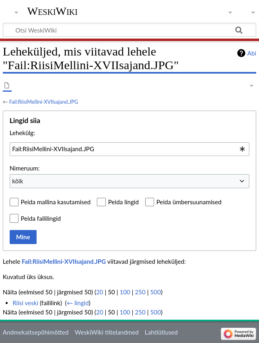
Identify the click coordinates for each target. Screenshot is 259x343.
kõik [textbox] (17, 181)
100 (124, 292)
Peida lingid (123, 201)
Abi (251, 53)
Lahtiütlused (161, 332)
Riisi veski (25, 302)
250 (140, 292)
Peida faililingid (41, 218)
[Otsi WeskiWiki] (129, 29)
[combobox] (129, 149)
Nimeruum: (24, 168)
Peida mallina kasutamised (56, 201)
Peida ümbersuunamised (189, 201)
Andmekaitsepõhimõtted (36, 332)
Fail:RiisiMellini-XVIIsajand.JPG (43, 102)
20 (99, 292)
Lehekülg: (22, 132)
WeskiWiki (52, 11)
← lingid (78, 302)
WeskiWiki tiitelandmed (107, 332)
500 (155, 292)
